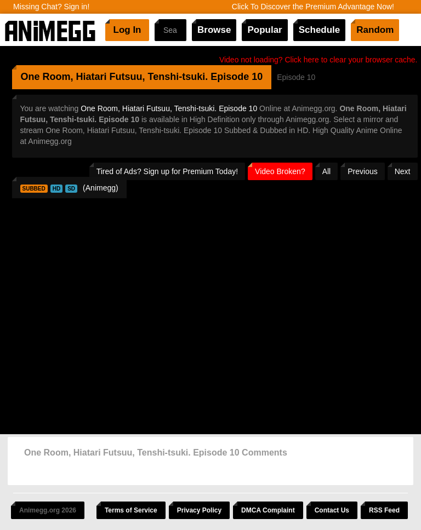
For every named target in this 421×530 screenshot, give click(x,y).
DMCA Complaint (268, 510)
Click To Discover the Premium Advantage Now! (313, 6)
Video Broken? (280, 171)
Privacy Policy (199, 510)
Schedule (319, 30)
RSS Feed (384, 510)
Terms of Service (131, 510)
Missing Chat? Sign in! (51, 6)
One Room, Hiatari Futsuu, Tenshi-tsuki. (114, 76)
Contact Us (332, 510)
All (326, 171)
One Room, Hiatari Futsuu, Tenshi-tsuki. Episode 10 (169, 108)
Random (375, 30)
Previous (362, 171)
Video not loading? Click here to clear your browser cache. (318, 59)
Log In (127, 30)
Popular (264, 30)
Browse (214, 30)
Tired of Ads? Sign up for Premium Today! (167, 171)
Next (403, 171)
